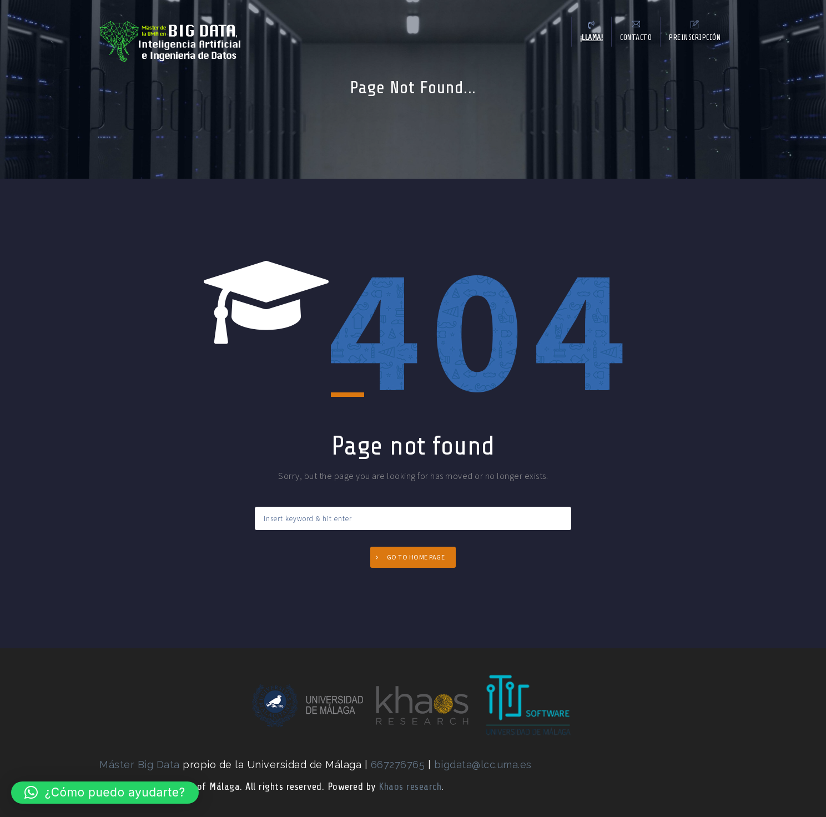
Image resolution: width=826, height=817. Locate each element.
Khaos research (410, 786)
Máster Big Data (139, 764)
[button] (105, 792)
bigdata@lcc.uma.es (483, 764)
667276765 (399, 764)
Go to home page (416, 557)
